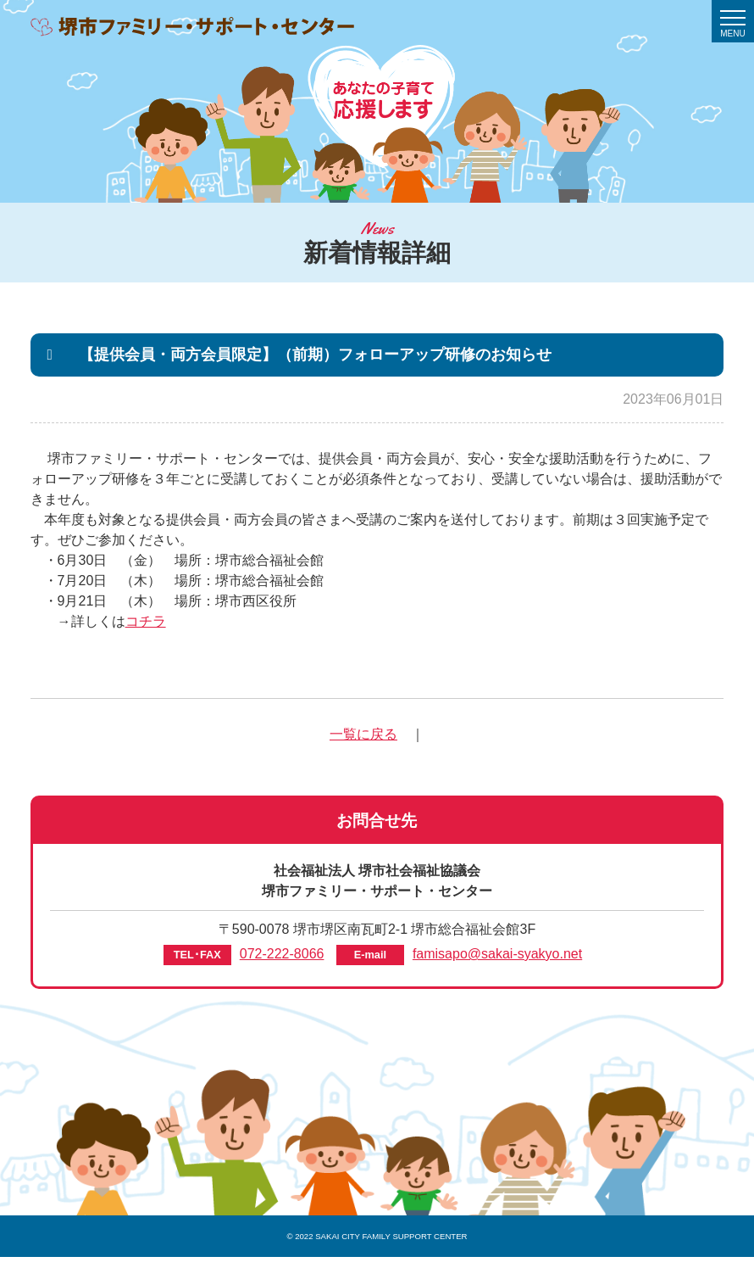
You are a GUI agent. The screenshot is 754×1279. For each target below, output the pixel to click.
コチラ (145, 621)
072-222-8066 (282, 954)
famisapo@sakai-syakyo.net (497, 954)
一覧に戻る (363, 734)
